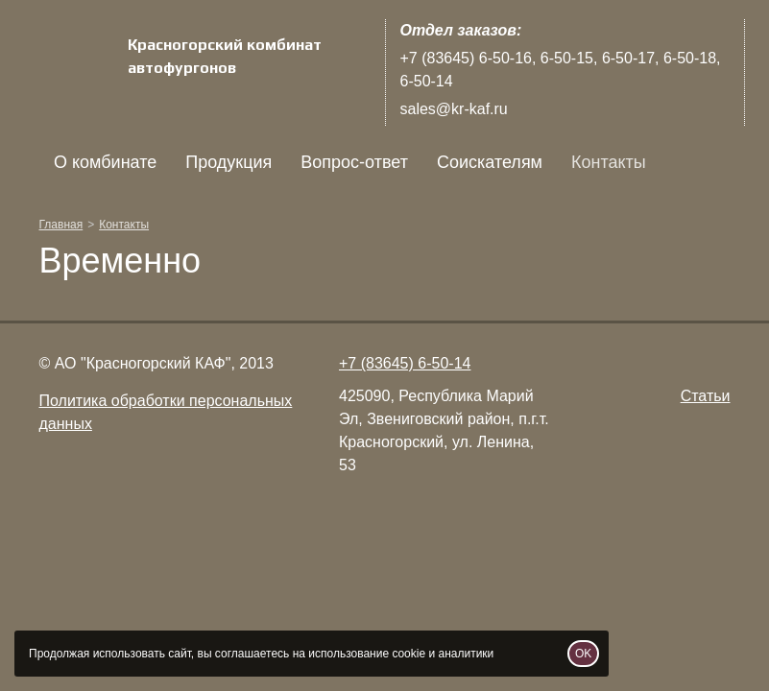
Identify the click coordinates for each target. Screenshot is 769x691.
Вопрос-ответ (354, 162)
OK (583, 653)
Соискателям (488, 162)
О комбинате (105, 162)
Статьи (706, 396)
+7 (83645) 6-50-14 (404, 363)
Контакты (608, 162)
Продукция (228, 162)
